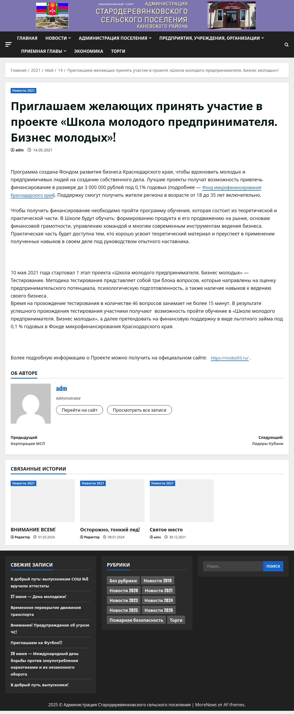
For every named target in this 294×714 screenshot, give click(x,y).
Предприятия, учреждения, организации (209, 38)
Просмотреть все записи (144, 410)
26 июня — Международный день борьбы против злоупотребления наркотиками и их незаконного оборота (47, 666)
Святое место (166, 532)
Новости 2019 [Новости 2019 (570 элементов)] (158, 583)
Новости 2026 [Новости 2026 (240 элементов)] (158, 613)
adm (19, 150)
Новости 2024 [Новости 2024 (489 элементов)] (158, 603)
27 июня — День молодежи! (41, 599)
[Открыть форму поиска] (287, 44)
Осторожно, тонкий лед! (110, 532)
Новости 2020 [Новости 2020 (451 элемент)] (123, 593)
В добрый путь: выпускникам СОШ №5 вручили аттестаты (49, 585)
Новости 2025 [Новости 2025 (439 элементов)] (123, 613)
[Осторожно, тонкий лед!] (112, 504)
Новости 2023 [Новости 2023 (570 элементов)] (123, 603)
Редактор (22, 540)
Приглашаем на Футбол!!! (38, 645)
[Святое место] (182, 504)
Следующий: (215, 442)
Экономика (88, 51)
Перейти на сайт (81, 410)
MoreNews (206, 708)
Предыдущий (79, 442)
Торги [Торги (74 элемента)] (176, 623)
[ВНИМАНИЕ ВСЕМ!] (43, 504)
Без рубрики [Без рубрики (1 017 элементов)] (123, 583)
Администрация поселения (113, 38)
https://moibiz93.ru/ (233, 357)
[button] (8, 44)
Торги (118, 51)
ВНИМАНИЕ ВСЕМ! (33, 532)
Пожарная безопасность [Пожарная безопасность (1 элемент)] (136, 623)
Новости (56, 38)
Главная (27, 38)
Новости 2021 (23, 90)
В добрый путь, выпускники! (42, 687)
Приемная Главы (41, 51)
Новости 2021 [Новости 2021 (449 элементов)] (159, 593)
